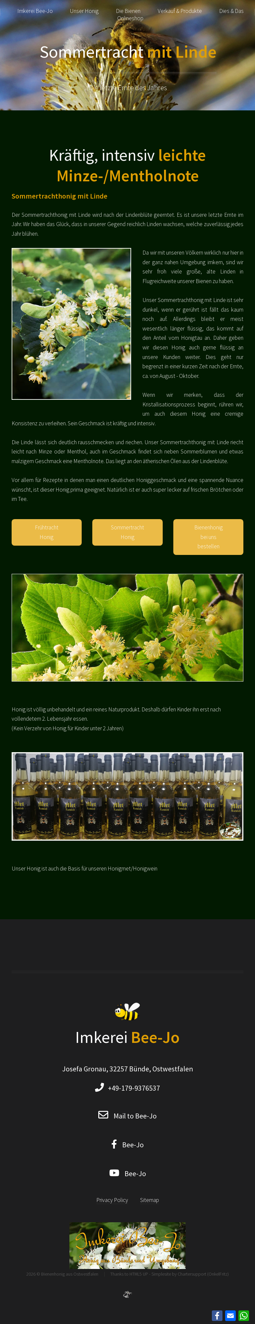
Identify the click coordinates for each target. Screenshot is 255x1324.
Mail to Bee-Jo (135, 1116)
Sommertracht (128, 51)
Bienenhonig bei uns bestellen (208, 537)
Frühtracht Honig (46, 532)
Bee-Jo (130, 1144)
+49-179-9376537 (132, 1088)
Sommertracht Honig (127, 532)
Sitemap (149, 1200)
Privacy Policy (112, 1200)
